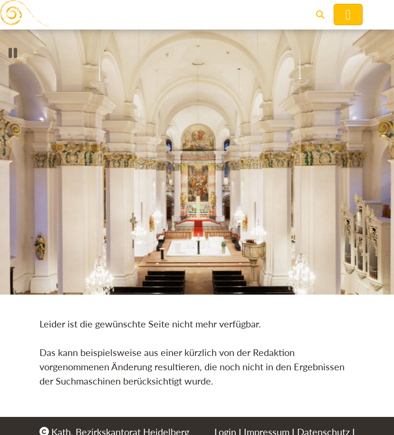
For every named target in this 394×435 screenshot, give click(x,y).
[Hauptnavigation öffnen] (348, 14)
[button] (320, 15)
